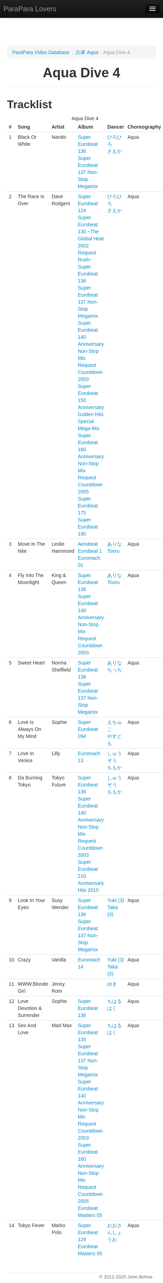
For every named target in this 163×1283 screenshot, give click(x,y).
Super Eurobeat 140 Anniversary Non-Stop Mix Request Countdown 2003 (91, 351)
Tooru (113, 551)
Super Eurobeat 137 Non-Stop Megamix (88, 172)
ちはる (114, 1001)
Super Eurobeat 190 (88, 527)
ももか (114, 767)
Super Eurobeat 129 (88, 1232)
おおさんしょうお (114, 1232)
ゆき (112, 984)
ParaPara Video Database (40, 52)
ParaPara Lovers (30, 9)
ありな (114, 544)
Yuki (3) (115, 900)
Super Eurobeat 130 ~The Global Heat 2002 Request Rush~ (91, 239)
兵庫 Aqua (87, 52)
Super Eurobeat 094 (88, 729)
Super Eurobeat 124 (88, 203)
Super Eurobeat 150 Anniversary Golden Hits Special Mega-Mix (91, 407)
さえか (114, 151)
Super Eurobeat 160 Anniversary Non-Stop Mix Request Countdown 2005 (91, 463)
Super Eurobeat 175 (88, 506)
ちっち (114, 670)
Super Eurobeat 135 (88, 1032)
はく (112, 1008)
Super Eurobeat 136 (88, 144)
